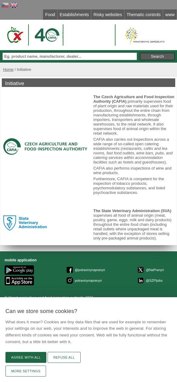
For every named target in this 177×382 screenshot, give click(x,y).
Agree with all (26, 357)
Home (8, 69)
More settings (25, 371)
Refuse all (64, 357)
